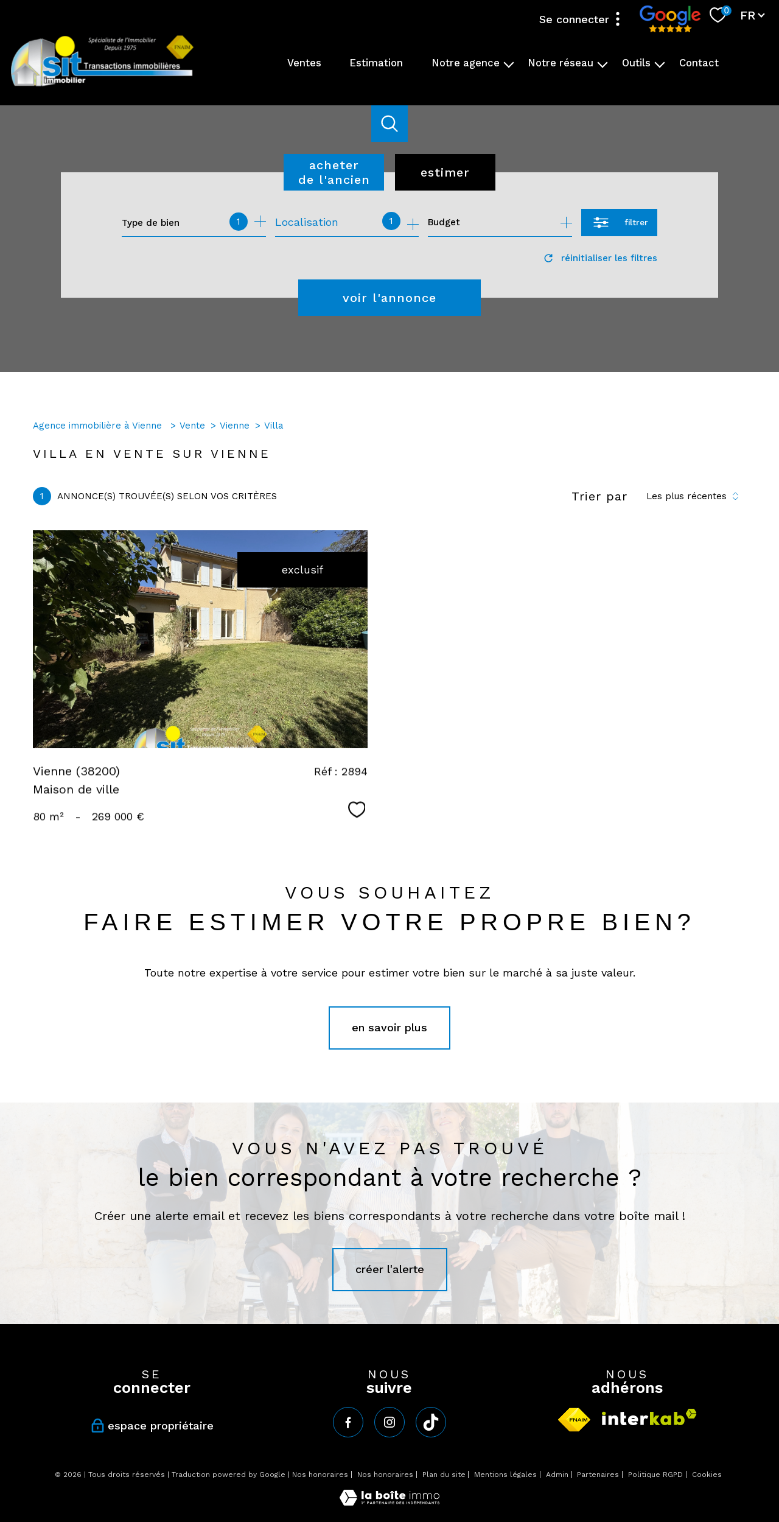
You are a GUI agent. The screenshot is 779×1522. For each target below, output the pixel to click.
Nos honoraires (320, 1474)
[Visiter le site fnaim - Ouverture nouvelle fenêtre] (574, 1420)
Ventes (304, 63)
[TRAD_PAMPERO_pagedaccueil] (102, 85)
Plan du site (444, 1474)
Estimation (376, 63)
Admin (557, 1474)
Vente (192, 425)
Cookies (707, 1475)
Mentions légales (505, 1474)
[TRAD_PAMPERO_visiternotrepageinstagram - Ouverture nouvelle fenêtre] (389, 1422)
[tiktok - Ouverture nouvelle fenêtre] (431, 1422)
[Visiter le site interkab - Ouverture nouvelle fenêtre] (649, 1417)
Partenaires (598, 1474)
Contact (699, 63)
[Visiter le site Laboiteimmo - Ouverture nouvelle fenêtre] (389, 1501)
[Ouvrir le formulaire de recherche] (619, 222)
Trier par (599, 496)
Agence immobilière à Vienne (99, 425)
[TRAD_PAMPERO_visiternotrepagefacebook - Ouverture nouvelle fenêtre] (348, 1422)
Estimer (445, 172)
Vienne (235, 425)
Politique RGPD (655, 1474)
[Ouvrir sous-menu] (509, 63)
